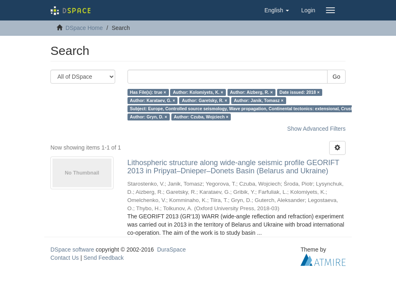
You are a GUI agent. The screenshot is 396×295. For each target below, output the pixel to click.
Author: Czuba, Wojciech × (201, 116)
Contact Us (64, 257)
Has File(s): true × (148, 92)
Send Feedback (104, 257)
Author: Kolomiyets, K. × (198, 92)
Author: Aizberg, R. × (251, 92)
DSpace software (72, 249)
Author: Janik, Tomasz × (259, 100)
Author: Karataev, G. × (152, 100)
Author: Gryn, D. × (148, 116)
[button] (276, 10)
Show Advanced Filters (316, 128)
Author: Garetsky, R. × (204, 100)
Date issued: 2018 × (300, 92)
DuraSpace (171, 249)
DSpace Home (84, 28)
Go (336, 76)
